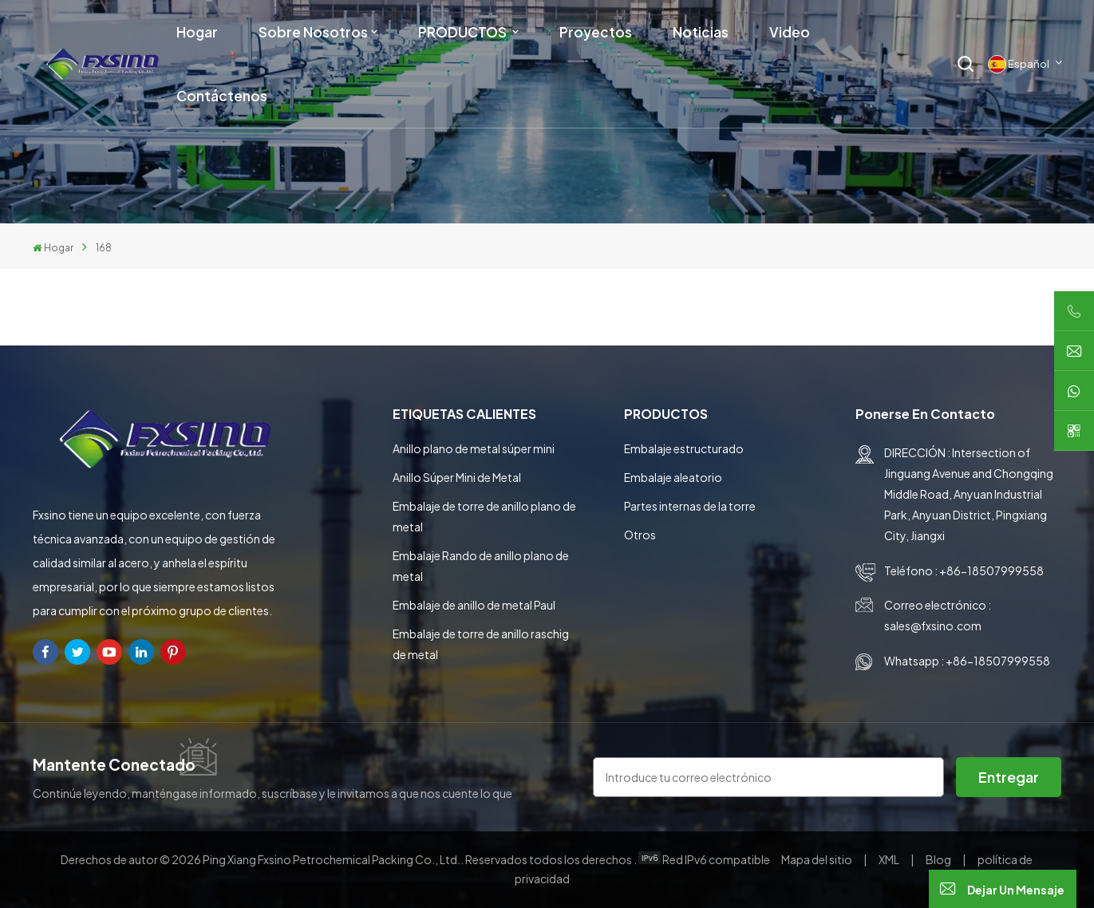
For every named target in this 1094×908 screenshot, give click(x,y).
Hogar (197, 32)
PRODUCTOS (463, 32)
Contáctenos (221, 96)
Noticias (701, 32)
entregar (1008, 777)
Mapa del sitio (817, 859)
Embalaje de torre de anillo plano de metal (484, 516)
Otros (640, 534)
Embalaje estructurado (684, 448)
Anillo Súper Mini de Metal (457, 477)
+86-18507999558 (991, 570)
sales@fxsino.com (932, 625)
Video (789, 32)
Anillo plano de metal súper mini (474, 448)
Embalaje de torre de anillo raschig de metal (481, 643)
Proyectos (595, 32)
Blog (939, 859)
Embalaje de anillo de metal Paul (474, 605)
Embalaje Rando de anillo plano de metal (481, 565)
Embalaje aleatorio (673, 477)
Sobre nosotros (313, 32)
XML (889, 859)
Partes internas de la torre (690, 506)
